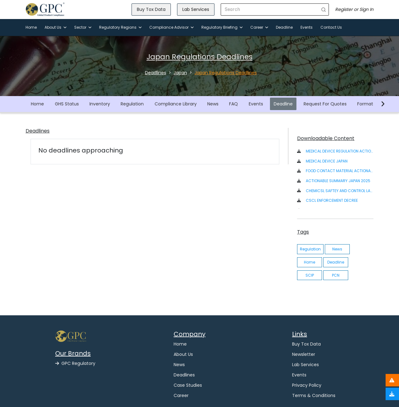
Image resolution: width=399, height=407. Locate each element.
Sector (82, 27)
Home (31, 27)
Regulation (132, 104)
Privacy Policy (306, 385)
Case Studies (188, 385)
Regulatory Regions (120, 27)
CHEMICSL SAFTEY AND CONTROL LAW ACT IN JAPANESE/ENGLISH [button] (339, 190)
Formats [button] (366, 104)
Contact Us (331, 27)
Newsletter (303, 354)
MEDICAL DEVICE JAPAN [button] (327, 161)
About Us (55, 27)
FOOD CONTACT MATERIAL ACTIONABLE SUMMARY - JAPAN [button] (339, 170)
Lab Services (195, 9)
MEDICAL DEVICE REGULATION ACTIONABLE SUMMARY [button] (339, 151)
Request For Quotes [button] (325, 104)
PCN (335, 275)
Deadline (284, 27)
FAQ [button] (233, 104)
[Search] (270, 9)
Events (306, 27)
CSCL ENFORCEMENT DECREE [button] (332, 200)
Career (259, 27)
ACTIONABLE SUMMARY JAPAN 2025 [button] (338, 180)
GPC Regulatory (75, 363)
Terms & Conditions (313, 395)
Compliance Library (176, 104)
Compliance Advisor (171, 27)
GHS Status (67, 104)
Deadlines (184, 375)
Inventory (99, 104)
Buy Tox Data (151, 9)
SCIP (309, 275)
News (213, 104)
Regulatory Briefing (222, 27)
